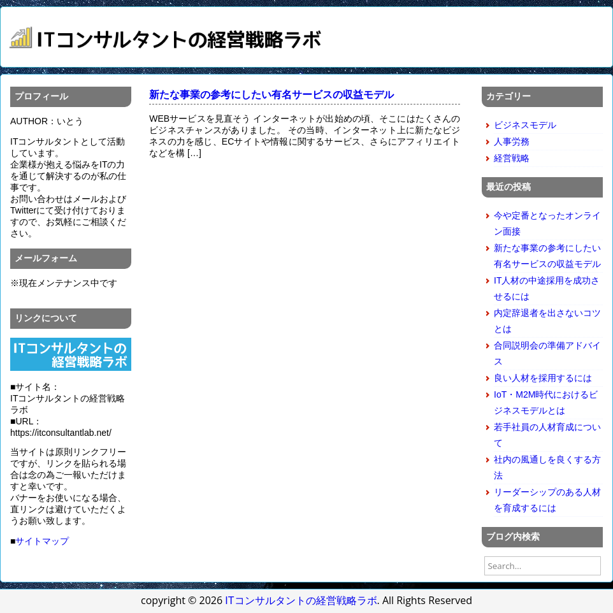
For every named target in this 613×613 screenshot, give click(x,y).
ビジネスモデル (525, 125)
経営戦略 (512, 158)
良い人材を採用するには (543, 378)
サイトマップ (42, 541)
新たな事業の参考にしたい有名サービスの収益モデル (271, 94)
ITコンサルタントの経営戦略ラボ (301, 600)
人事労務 (512, 141)
